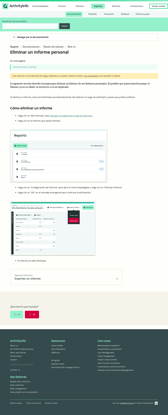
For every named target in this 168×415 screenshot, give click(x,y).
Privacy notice (51, 403)
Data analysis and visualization (24, 392)
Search (65, 26)
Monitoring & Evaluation (109, 345)
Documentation (58, 349)
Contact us (15, 370)
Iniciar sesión (158, 6)
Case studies (57, 345)
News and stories (18, 352)
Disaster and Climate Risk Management (115, 370)
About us (14, 345)
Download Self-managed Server (65, 367)
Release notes (57, 364)
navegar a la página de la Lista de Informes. (71, 115)
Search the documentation (14, 21)
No (32, 315)
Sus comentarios (91, 76)
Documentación (31, 46)
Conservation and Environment (111, 366)
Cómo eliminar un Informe (24, 67)
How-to (72, 46)
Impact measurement (107, 359)
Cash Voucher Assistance (109, 363)
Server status (16, 403)
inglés (45, 76)
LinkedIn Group (127, 403)
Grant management (106, 356)
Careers (13, 359)
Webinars (55, 352)
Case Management (106, 352)
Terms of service (33, 403)
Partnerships (16, 356)
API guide (55, 360)
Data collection (17, 385)
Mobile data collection (20, 381)
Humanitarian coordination (110, 349)
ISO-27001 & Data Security (21, 349)
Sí (17, 315)
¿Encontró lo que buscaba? (24, 307)
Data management (18, 388)
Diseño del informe (53, 46)
